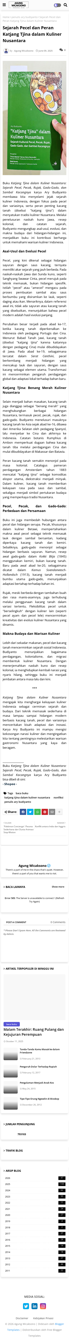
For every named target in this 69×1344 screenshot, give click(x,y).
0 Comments (58, 922)
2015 (35, 1246)
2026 (35, 1178)
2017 (35, 1233)
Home (6, 17)
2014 (35, 1252)
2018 (35, 1227)
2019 (35, 1221)
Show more (58, 886)
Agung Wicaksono (33, 865)
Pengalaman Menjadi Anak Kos (37, 1082)
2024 (35, 1190)
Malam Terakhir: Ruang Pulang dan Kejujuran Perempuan (34, 1032)
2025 (35, 1184)
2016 (35, 1240)
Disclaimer (22, 1318)
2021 (35, 1209)
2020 (35, 1215)
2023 (35, 1197)
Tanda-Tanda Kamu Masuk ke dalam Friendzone (40, 1051)
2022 (35, 1203)
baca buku (22, 793)
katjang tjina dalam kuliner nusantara (27, 797)
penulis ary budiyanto (25, 17)
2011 (35, 1271)
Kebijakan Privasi (43, 1318)
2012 (35, 1264)
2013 (35, 1258)
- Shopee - (10, 784)
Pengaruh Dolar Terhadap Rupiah (38, 1066)
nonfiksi (58, 797)
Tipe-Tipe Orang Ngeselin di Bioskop (39, 1098)
